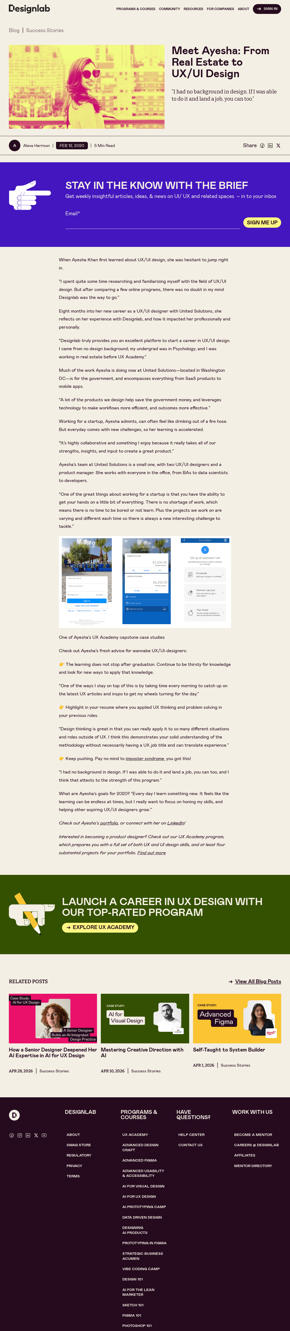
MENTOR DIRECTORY (253, 1165)
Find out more (151, 853)
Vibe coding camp (141, 1269)
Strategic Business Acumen (142, 1256)
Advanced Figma (139, 1160)
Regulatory (79, 1155)
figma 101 (131, 1315)
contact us (190, 1145)
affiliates (244, 1155)
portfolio (109, 823)
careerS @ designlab (256, 1145)
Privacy (74, 1165)
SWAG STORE (79, 1145)
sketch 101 (132, 1305)
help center (191, 1134)
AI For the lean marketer (138, 1292)
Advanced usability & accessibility (143, 1173)
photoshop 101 (137, 1325)
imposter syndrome (145, 758)
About (73, 1134)
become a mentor (253, 1134)
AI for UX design (139, 1196)
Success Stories (45, 30)
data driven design (142, 1217)
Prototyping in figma (144, 1243)
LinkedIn (175, 823)
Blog (14, 30)
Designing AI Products (135, 1230)
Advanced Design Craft (140, 1147)
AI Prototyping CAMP (144, 1206)
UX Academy (135, 1134)
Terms (73, 1176)
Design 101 (132, 1279)
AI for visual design (143, 1186)
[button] (135, 9)
